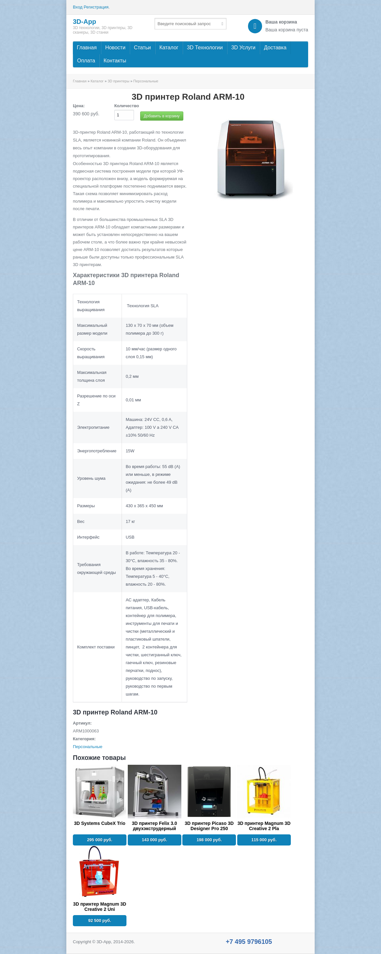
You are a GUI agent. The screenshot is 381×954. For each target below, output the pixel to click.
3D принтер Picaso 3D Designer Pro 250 (209, 826)
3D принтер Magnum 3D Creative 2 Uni (99, 906)
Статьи (142, 47)
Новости (115, 47)
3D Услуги (243, 47)
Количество (126, 105)
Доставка (275, 47)
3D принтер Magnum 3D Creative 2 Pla (264, 826)
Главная (87, 47)
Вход (77, 7)
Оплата (86, 60)
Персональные (145, 81)
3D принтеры (118, 81)
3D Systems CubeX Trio (99, 823)
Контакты (115, 60)
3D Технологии (205, 47)
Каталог (168, 47)
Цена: (79, 105)
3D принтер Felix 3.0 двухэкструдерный (154, 826)
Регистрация (96, 7)
